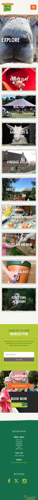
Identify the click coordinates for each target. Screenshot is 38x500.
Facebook (9, 481)
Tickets (17, 405)
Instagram (24, 481)
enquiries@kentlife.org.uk (19, 462)
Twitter (16, 481)
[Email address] (19, 354)
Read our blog (19, 385)
